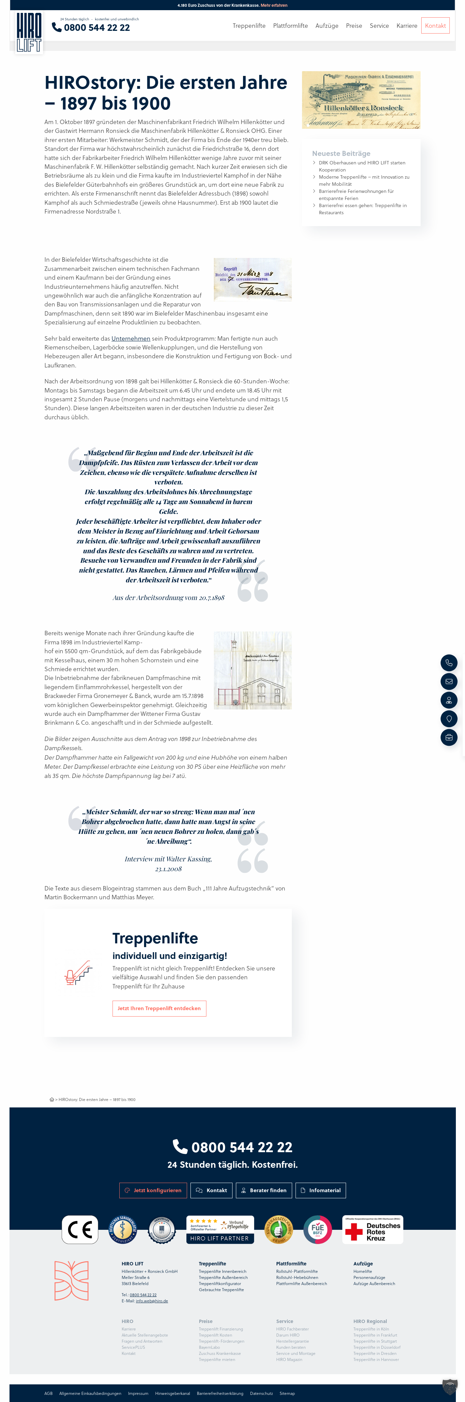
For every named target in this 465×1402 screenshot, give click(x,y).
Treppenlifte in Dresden (375, 1353)
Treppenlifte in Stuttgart (375, 1341)
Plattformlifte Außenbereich (301, 1283)
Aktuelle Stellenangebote (145, 1335)
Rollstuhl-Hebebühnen (297, 1277)
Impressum (138, 1393)
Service (379, 26)
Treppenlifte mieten (217, 1359)
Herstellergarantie (292, 1341)
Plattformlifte (290, 26)
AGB (48, 1393)
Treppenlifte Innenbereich (222, 1271)
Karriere (129, 1329)
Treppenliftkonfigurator (220, 1283)
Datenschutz (261, 1393)
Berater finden (264, 1190)
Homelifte (362, 1271)
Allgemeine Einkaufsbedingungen (90, 1393)
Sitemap (287, 1393)
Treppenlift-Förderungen (221, 1341)
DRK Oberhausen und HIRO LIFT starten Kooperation (362, 166)
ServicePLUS (133, 1347)
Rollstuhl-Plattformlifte (297, 1271)
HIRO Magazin (289, 1359)
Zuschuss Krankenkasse (220, 1353)
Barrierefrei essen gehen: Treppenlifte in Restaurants (363, 209)
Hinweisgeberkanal (172, 1393)
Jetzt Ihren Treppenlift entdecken (159, 1008)
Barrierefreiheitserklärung (220, 1393)
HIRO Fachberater (292, 1329)
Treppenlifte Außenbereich (223, 1277)
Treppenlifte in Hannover (376, 1359)
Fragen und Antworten (142, 1341)
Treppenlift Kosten (215, 1335)
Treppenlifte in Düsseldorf (377, 1347)
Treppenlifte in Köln (371, 1329)
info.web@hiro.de (152, 1301)
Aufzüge (327, 26)
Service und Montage (296, 1353)
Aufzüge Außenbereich (374, 1283)
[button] (450, 1387)
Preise (354, 26)
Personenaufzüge (369, 1277)
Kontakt (211, 1190)
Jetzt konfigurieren (153, 1190)
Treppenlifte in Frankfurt (375, 1335)
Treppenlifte (249, 26)
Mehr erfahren (274, 5)
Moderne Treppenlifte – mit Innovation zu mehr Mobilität (364, 180)
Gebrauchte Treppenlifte (221, 1289)
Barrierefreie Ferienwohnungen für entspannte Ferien (356, 194)
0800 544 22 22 (232, 1146)
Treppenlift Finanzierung (221, 1329)
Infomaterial (321, 1190)
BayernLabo (209, 1347)
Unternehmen (131, 338)
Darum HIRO (288, 1335)
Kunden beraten (291, 1347)
